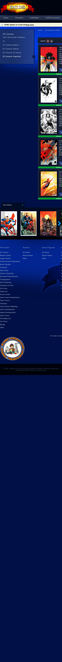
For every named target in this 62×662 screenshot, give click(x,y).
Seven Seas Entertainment (10, 297)
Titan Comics (5, 300)
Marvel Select (28, 255)
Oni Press (3, 288)
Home (5, 18)
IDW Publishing (5, 282)
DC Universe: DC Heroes (12, 53)
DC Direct (26, 252)
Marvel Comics (5, 255)
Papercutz (3, 291)
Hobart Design (41, 370)
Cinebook (3, 267)
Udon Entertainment (7, 309)
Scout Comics (5, 294)
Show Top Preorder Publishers (14, 37)
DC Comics (4, 252)
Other (2, 327)
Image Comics (5, 258)
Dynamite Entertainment (9, 276)
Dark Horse (4, 270)
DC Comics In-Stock (52, 30)
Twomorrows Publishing (8, 306)
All (4, 41)
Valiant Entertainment (8, 312)
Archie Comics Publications (10, 261)
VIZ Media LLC (5, 318)
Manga (2, 324)
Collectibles (34, 18)
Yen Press (3, 321)
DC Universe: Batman (11, 49)
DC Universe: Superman (12, 56)
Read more (29, 25)
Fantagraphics (5, 279)
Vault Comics (5, 315)
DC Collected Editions (11, 45)
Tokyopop (3, 303)
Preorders (19, 18)
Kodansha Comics (6, 285)
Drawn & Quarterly (7, 273)
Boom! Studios (5, 264)
